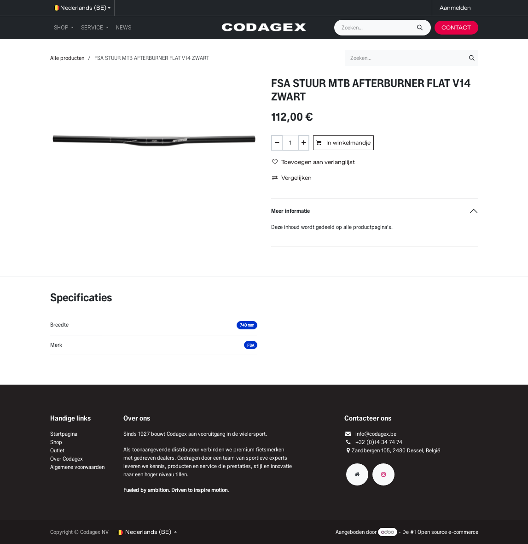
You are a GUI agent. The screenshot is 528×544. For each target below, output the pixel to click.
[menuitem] (63, 27)
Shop (56, 442)
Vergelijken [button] (292, 177)
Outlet (57, 450)
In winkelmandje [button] (343, 142)
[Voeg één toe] (303, 143)
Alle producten (67, 57)
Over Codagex (66, 458)
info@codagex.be (375, 433)
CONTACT (456, 27)
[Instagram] (383, 474)
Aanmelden (455, 7)
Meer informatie (290, 210)
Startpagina (63, 433)
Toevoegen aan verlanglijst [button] (313, 161)
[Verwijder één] (277, 143)
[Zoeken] (422, 27)
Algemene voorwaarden (77, 466)
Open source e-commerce (448, 531)
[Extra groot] (357, 474)
